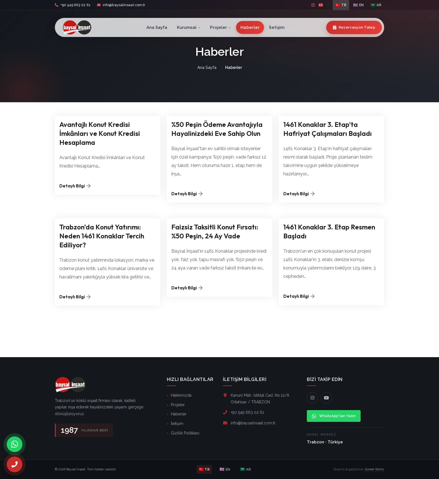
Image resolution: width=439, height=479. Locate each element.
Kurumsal (189, 27)
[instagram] (313, 5)
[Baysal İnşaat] (84, 27)
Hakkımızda (181, 395)
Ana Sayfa (156, 27)
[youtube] (321, 5)
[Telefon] (14, 464)
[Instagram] (312, 397)
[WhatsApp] (14, 444)
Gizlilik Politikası (185, 433)
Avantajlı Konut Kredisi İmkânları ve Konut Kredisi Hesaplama (99, 133)
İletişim (276, 27)
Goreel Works (374, 469)
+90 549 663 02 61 (75, 5)
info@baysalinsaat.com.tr (124, 5)
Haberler (250, 27)
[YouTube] (326, 397)
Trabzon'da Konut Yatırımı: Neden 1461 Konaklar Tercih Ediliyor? (101, 236)
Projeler (220, 27)
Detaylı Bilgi (74, 186)
